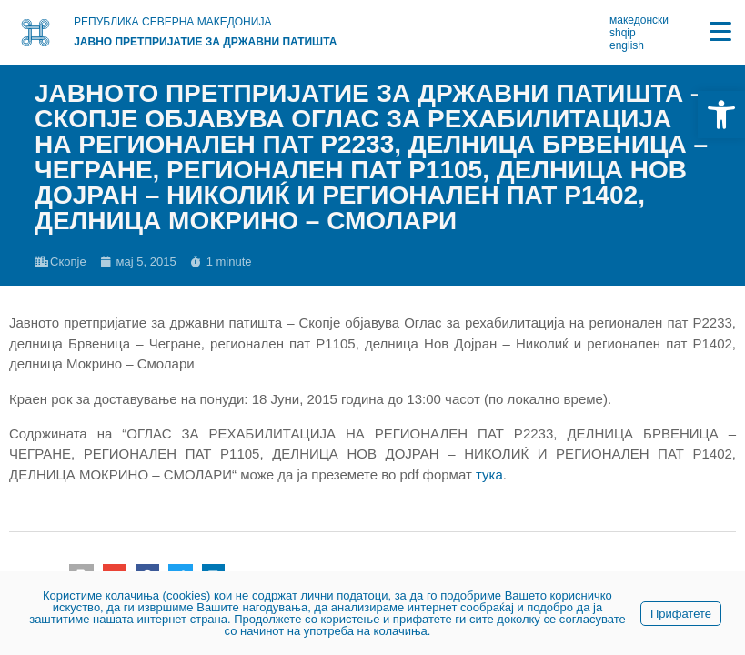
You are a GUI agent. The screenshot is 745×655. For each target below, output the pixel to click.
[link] (721, 114)
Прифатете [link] (680, 613)
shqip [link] (622, 32)
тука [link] (489, 474)
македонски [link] (639, 20)
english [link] (626, 45)
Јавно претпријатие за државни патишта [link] (205, 41)
